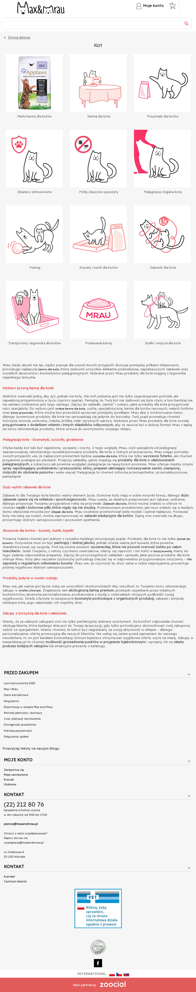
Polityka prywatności (18, 731)
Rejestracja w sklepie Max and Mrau (28, 707)
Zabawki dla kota (115, 503)
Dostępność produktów (20, 724)
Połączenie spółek (16, 736)
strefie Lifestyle (30, 590)
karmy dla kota (49, 369)
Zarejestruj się (14, 770)
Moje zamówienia (16, 774)
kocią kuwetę (163, 551)
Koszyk (9, 779)
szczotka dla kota (105, 456)
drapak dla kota (62, 512)
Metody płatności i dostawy (23, 713)
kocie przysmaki (22, 413)
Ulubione (10, 784)
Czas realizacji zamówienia (22, 719)
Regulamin (11, 701)
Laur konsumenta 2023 (19, 683)
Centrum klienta (15, 881)
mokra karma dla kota (70, 408)
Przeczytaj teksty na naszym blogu (31, 748)
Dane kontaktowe (16, 695)
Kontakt (9, 876)
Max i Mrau (11, 689)
